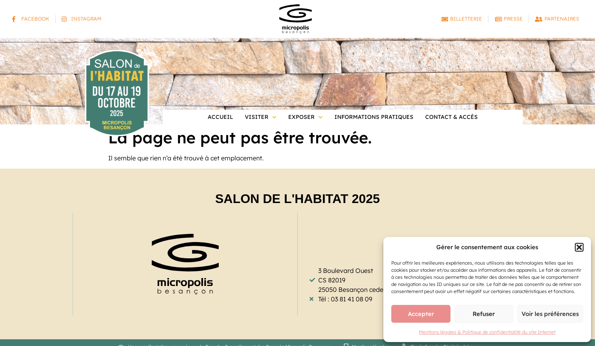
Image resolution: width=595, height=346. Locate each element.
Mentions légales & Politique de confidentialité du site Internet (487, 332)
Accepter (421, 314)
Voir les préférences (550, 314)
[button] (579, 247)
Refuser (484, 314)
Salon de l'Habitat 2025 (297, 199)
